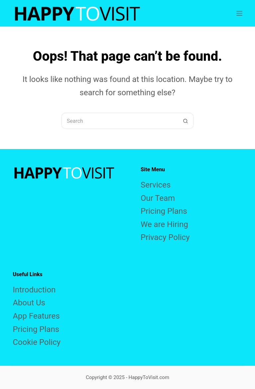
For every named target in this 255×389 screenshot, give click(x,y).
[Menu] (239, 13)
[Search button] (185, 121)
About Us (29, 302)
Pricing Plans (164, 211)
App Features (36, 316)
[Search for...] (119, 121)
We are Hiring (164, 224)
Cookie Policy (36, 342)
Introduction (34, 289)
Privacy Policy (165, 237)
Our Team (158, 198)
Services (156, 185)
